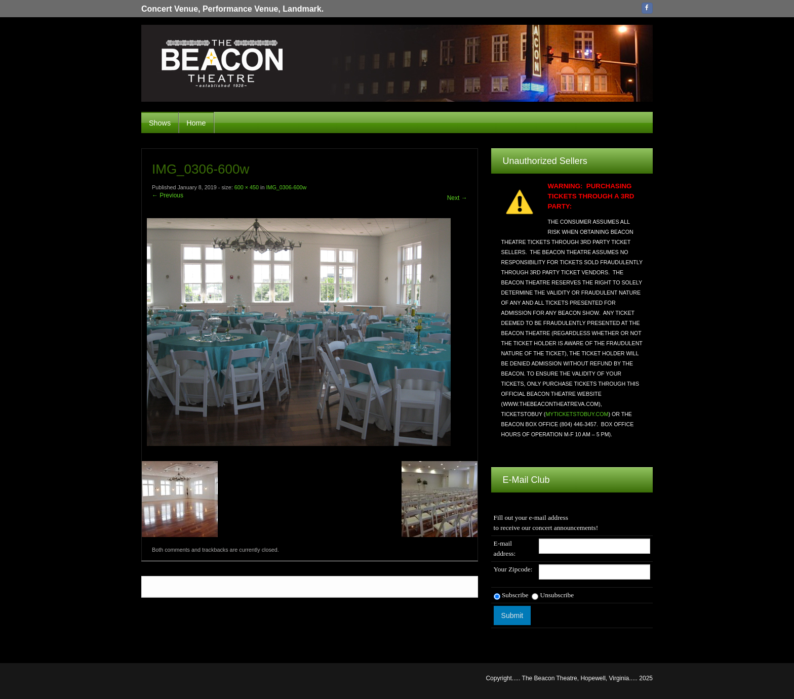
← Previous (167, 195)
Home (196, 123)
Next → (457, 197)
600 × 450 (246, 187)
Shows (160, 123)
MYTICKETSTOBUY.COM (576, 414)
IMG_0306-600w (286, 187)
